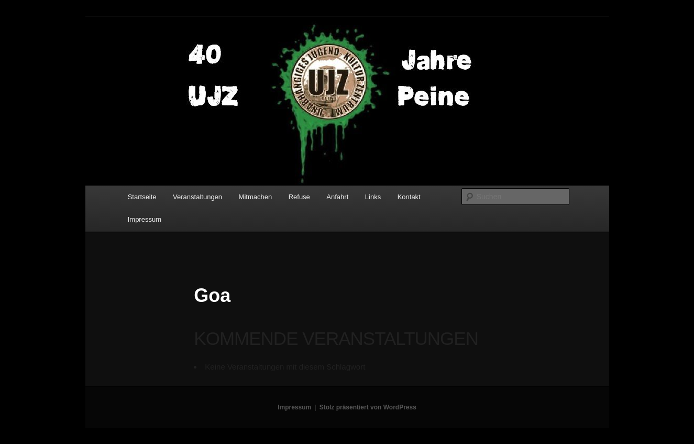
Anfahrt (337, 197)
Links (373, 197)
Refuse (299, 197)
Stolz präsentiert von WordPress (368, 407)
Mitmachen (255, 197)
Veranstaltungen (197, 197)
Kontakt (409, 197)
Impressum (144, 219)
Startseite (142, 197)
